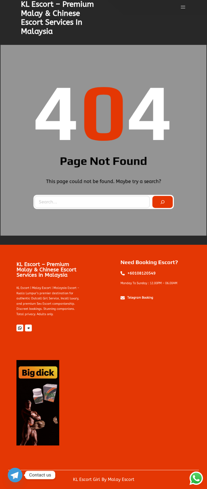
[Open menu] (183, 6)
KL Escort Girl (86, 479)
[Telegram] (15, 475)
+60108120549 (143, 274)
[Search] (161, 201)
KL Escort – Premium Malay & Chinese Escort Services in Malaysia (47, 274)
